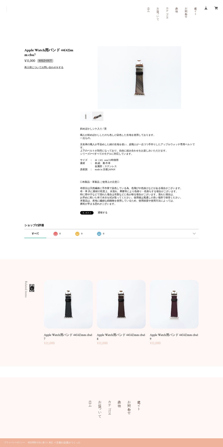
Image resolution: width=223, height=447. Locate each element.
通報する (102, 212)
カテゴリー (167, 11)
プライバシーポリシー (14, 442)
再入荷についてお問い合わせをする (43, 67)
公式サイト (195, 10)
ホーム (148, 8)
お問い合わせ (185, 11)
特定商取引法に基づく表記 (40, 442)
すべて (35, 233)
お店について (157, 12)
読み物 (176, 7)
